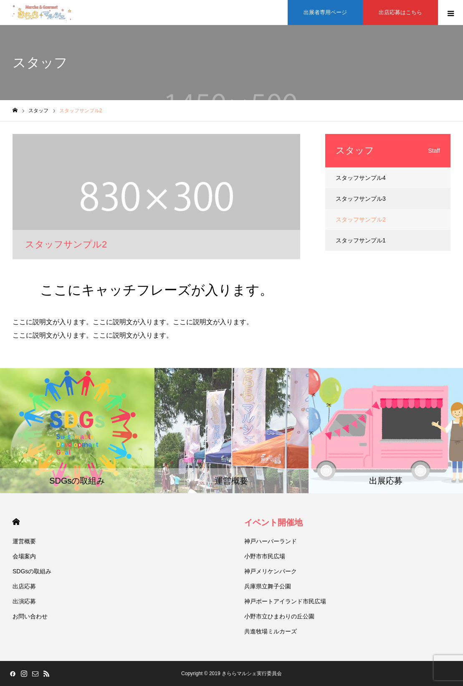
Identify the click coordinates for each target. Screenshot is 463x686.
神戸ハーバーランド (270, 541)
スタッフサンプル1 (361, 240)
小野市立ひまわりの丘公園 (279, 616)
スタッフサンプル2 (361, 219)
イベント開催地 (273, 522)
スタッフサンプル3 (361, 198)
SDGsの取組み (32, 571)
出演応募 (24, 601)
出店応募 (24, 586)
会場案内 (24, 556)
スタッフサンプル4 (361, 177)
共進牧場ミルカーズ (270, 631)
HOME (16, 521)
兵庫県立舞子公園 (267, 586)
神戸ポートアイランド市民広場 (285, 601)
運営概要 (24, 541)
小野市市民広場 (264, 556)
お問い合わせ (30, 616)
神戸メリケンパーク (270, 571)
